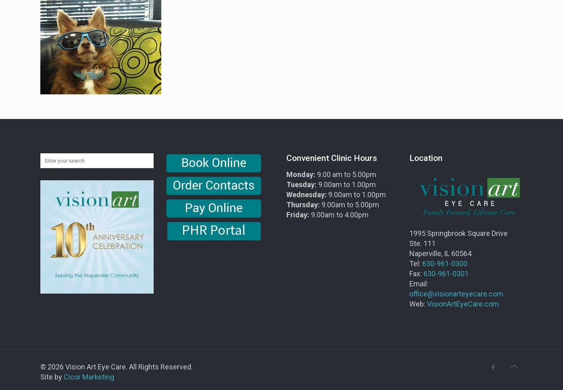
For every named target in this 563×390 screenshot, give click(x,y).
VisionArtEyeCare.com (463, 304)
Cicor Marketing (89, 377)
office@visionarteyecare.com (456, 294)
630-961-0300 (444, 263)
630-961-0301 (446, 273)
